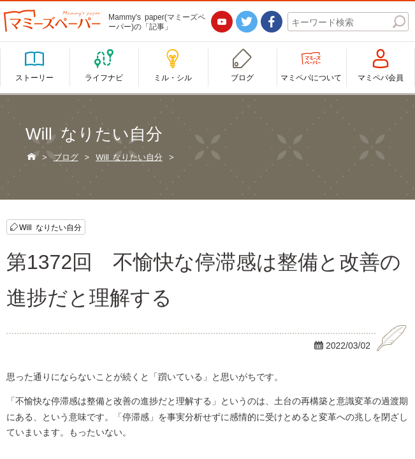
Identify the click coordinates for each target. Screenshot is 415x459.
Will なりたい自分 (50, 227)
